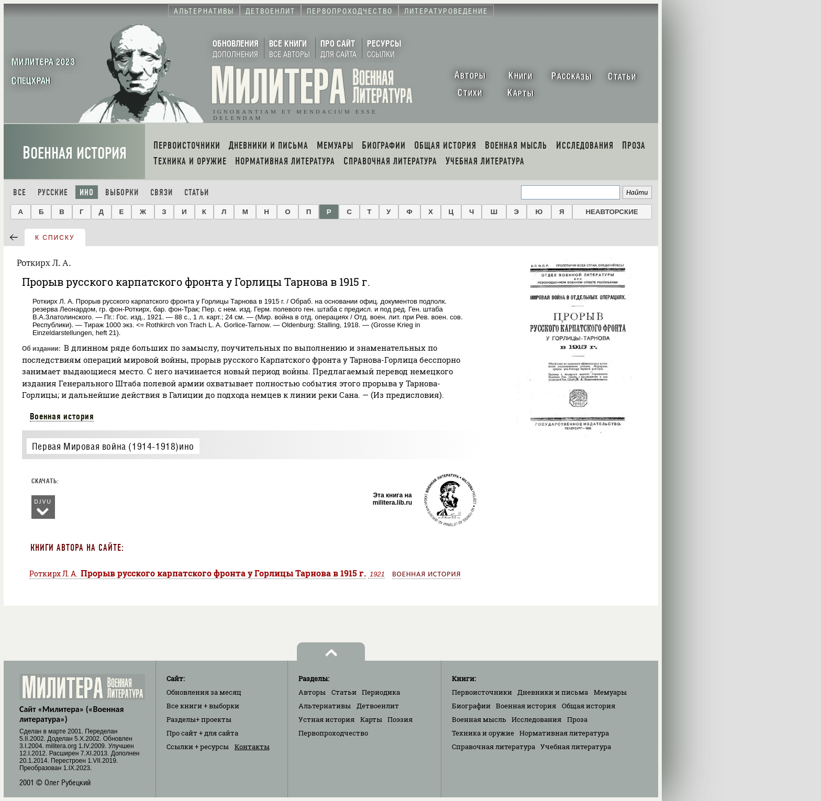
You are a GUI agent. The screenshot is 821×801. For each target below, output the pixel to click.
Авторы (312, 692)
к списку (55, 237)
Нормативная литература (564, 733)
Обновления (204, 692)
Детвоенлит (378, 705)
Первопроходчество (333, 733)
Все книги (203, 705)
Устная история (326, 719)
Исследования (536, 719)
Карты (371, 719)
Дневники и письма (552, 692)
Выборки (122, 192)
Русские (53, 192)
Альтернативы (324, 705)
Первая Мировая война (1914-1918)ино (113, 446)
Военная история (75, 153)
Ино (87, 192)
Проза (577, 719)
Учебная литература (575, 746)
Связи (161, 192)
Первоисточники (482, 692)
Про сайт (202, 733)
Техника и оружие (483, 733)
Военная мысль (479, 719)
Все (19, 192)
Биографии (471, 705)
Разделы (199, 719)
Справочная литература (493, 746)
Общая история (588, 705)
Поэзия (400, 719)
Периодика (381, 692)
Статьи (196, 192)
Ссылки (198, 746)
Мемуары (610, 692)
